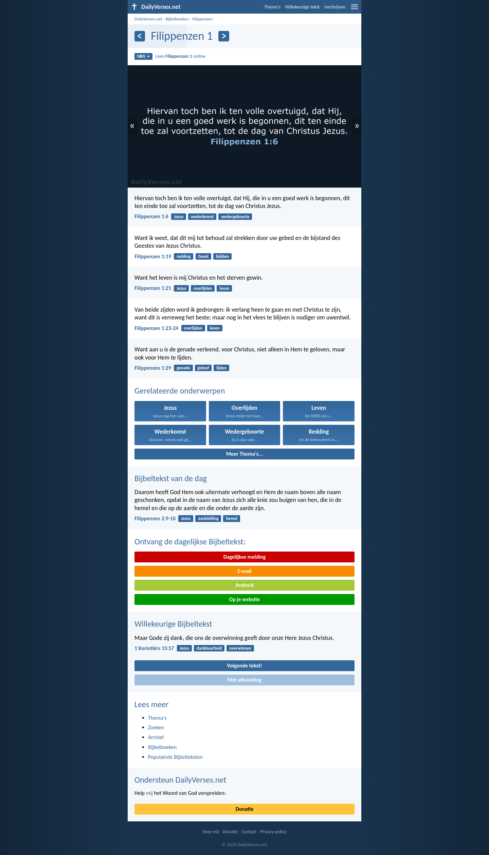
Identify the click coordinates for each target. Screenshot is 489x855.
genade (183, 367)
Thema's (272, 7)
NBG (143, 56)
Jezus (178, 216)
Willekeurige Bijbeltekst (173, 624)
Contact (249, 832)
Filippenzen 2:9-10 (155, 518)
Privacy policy (273, 832)
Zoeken (156, 727)
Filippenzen (202, 18)
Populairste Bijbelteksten (175, 757)
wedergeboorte (235, 216)
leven (224, 288)
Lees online (181, 56)
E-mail (244, 571)
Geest (203, 256)
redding (184, 256)
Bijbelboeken (176, 18)
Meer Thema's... (244, 454)
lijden (221, 367)
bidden (222, 256)
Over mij (210, 832)
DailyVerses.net (148, 18)
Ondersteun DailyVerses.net (180, 780)
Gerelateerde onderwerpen (179, 391)
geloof (203, 367)
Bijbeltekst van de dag (170, 478)
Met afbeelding (244, 680)
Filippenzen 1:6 (151, 216)
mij (149, 793)
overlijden (203, 288)
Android (244, 585)
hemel (231, 518)
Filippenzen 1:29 (152, 368)
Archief (156, 737)
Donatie (244, 809)
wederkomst (202, 216)
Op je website (244, 599)
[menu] (354, 9)
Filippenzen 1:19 (152, 256)
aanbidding (208, 518)
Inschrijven (334, 7)
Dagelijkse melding (244, 557)
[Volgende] (223, 36)
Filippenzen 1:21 (152, 288)
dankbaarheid (209, 648)
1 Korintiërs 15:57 (154, 648)
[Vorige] (139, 36)
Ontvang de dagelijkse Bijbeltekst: (190, 541)
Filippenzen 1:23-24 (156, 328)
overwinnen (240, 648)
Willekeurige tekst (302, 7)
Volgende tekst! (244, 665)
